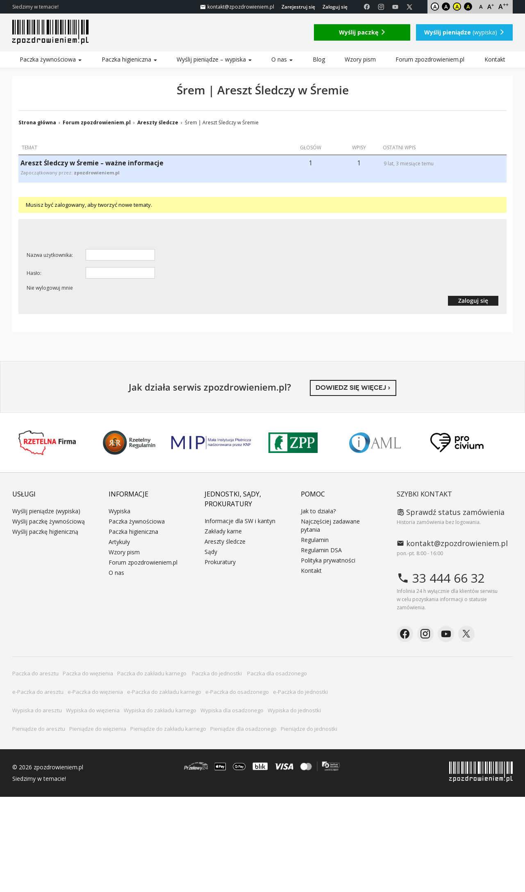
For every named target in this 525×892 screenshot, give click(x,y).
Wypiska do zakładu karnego (160, 710)
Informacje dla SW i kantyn (240, 521)
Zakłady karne (223, 531)
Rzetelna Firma (47, 442)
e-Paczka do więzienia (95, 691)
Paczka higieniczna (129, 59)
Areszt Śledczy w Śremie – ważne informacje (92, 163)
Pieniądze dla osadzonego (243, 728)
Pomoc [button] (313, 494)
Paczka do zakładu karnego (152, 673)
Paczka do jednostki (217, 673)
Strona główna (37, 122)
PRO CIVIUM (457, 442)
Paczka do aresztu (35, 673)
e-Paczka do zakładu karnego (164, 691)
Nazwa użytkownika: (50, 255)
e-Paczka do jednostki (300, 691)
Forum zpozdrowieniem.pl (429, 59)
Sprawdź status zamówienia (451, 512)
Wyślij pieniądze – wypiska (214, 59)
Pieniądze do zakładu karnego (168, 728)
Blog (319, 59)
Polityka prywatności (328, 560)
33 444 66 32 (441, 578)
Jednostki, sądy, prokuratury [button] (233, 498)
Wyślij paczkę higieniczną (45, 531)
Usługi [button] (24, 494)
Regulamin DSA (321, 550)
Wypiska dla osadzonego (232, 710)
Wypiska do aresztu (37, 710)
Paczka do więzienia (88, 673)
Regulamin (315, 540)
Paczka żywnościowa (51, 59)
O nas (282, 59)
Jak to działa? (318, 511)
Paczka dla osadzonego (277, 673)
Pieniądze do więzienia (97, 728)
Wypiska (119, 511)
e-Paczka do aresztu (38, 691)
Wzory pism (360, 59)
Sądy (211, 552)
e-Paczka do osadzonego (237, 691)
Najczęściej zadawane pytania (330, 525)
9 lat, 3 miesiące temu (409, 163)
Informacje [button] (128, 494)
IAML (375, 442)
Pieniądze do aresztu (38, 728)
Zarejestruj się (298, 6)
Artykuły (119, 542)
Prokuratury (220, 562)
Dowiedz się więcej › (353, 387)
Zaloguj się (335, 6)
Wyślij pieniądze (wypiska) (46, 511)
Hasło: (34, 273)
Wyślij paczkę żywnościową (48, 521)
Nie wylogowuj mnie (50, 287)
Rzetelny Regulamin (129, 442)
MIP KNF (211, 442)
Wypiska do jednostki (294, 710)
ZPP (293, 442)
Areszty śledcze (157, 122)
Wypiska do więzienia (93, 710)
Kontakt (494, 59)
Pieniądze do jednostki (309, 728)
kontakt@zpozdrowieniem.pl (452, 543)
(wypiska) (464, 32)
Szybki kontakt (424, 494)
